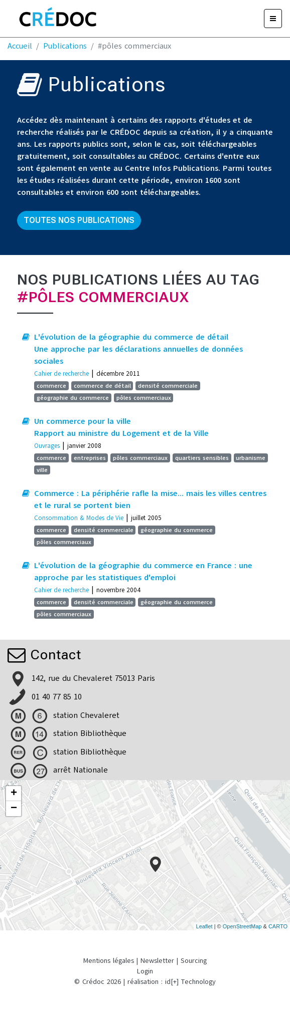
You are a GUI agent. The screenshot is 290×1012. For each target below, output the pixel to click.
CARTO (277, 926)
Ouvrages (47, 445)
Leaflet (204, 926)
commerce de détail (102, 386)
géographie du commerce (73, 398)
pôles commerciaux (143, 398)
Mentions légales (108, 960)
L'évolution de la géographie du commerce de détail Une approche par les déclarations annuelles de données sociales (138, 349)
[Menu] (273, 18)
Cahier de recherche (61, 373)
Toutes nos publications (79, 220)
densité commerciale (168, 386)
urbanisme (250, 458)
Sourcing (194, 960)
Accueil (20, 46)
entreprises (90, 458)
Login (145, 971)
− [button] (14, 808)
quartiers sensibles (202, 458)
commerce (51, 386)
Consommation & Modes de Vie (78, 518)
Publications (65, 46)
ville (42, 470)
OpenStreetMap (242, 926)
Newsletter (157, 960)
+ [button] (14, 793)
